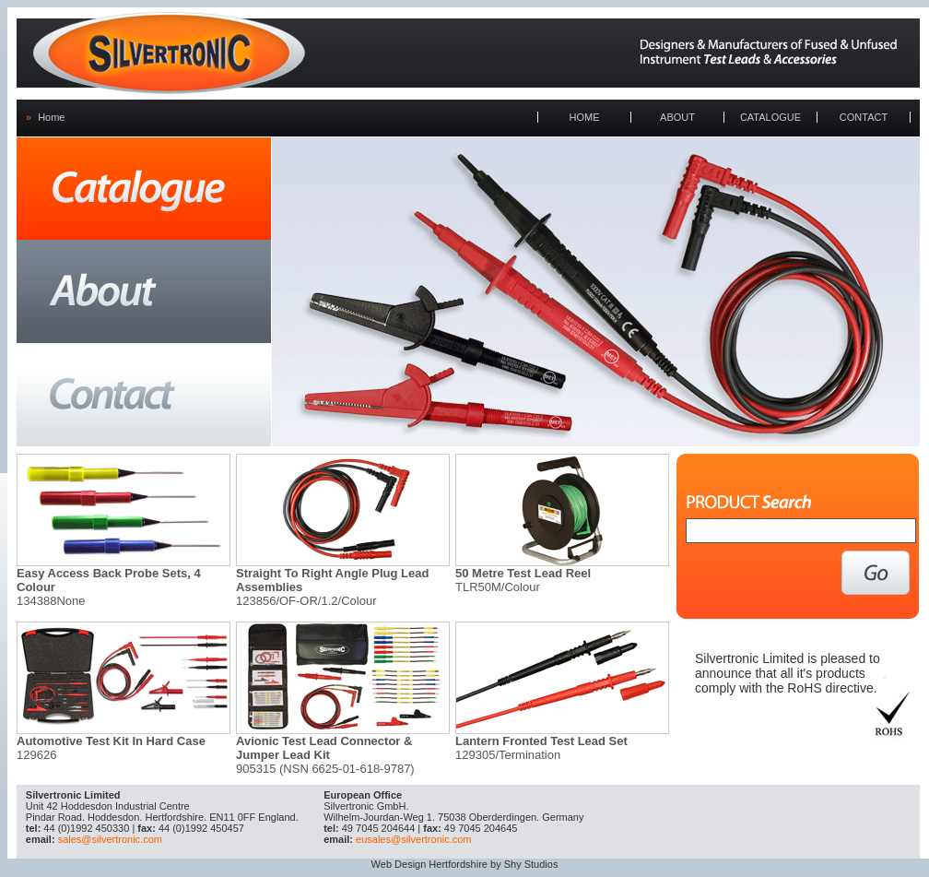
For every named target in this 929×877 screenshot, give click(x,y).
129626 (36, 755)
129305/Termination (507, 755)
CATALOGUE (770, 117)
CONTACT (864, 117)
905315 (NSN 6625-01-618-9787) (325, 769)
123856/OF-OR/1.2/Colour (306, 601)
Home (51, 117)
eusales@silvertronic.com (414, 839)
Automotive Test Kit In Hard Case (111, 741)
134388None (51, 601)
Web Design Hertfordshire (429, 864)
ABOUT (677, 117)
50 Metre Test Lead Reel (523, 573)
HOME (585, 117)
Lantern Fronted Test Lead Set (541, 741)
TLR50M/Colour (497, 587)
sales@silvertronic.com (110, 839)
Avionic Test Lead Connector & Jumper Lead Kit (324, 748)
